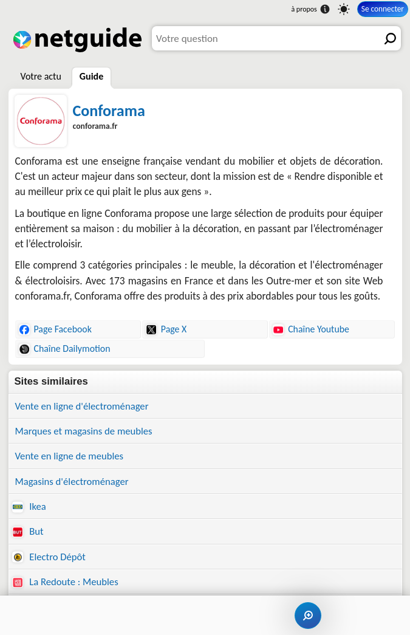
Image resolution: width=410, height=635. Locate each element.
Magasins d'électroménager (72, 481)
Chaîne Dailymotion (65, 349)
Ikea (29, 506)
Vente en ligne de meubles (69, 456)
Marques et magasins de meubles (83, 431)
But (28, 531)
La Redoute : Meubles (65, 581)
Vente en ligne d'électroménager (82, 406)
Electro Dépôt (49, 557)
